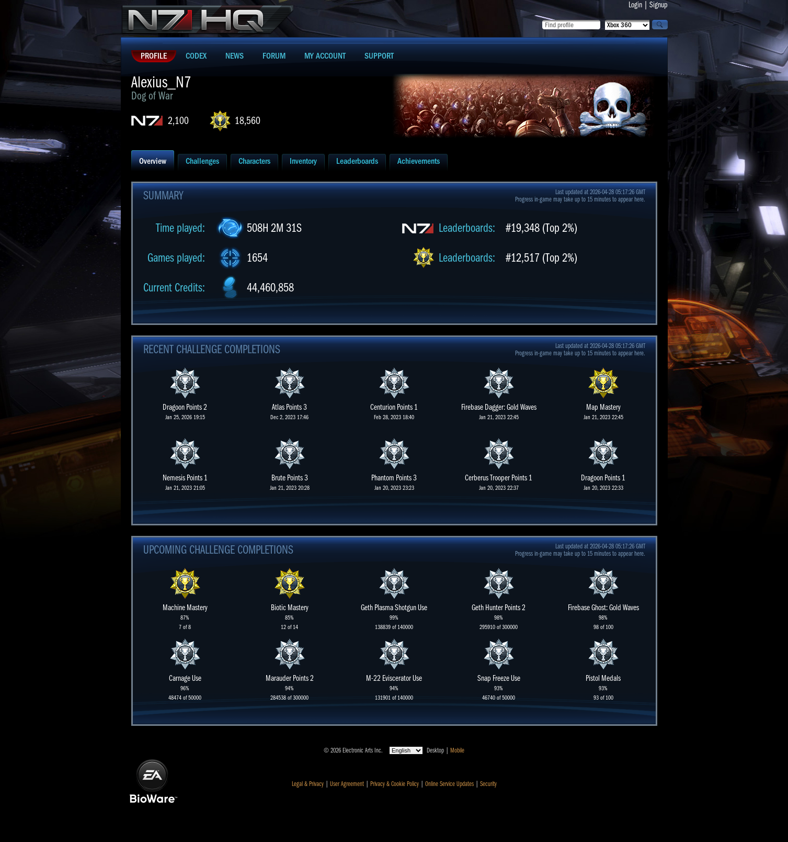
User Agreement (347, 784)
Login (635, 4)
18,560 (247, 121)
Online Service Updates (449, 784)
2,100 (178, 121)
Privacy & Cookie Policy (394, 784)
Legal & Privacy (308, 784)
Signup (658, 4)
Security (488, 784)
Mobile (457, 750)
